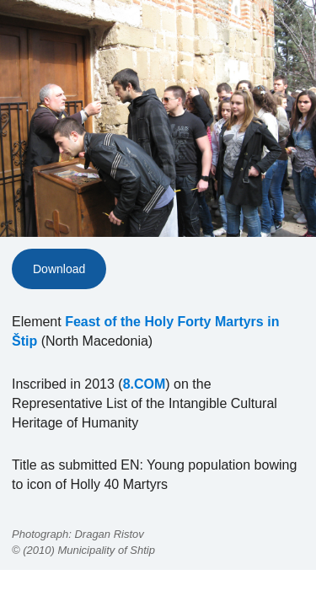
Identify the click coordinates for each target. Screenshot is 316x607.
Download (59, 269)
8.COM (144, 384)
